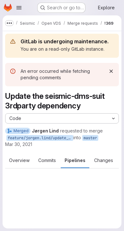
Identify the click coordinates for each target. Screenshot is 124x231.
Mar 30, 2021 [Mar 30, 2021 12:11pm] (18, 144)
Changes (103, 160)
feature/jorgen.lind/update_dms (40, 138)
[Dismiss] (111, 71)
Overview (19, 160)
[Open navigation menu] (19, 8)
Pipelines (75, 160)
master (90, 138)
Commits (47, 160)
